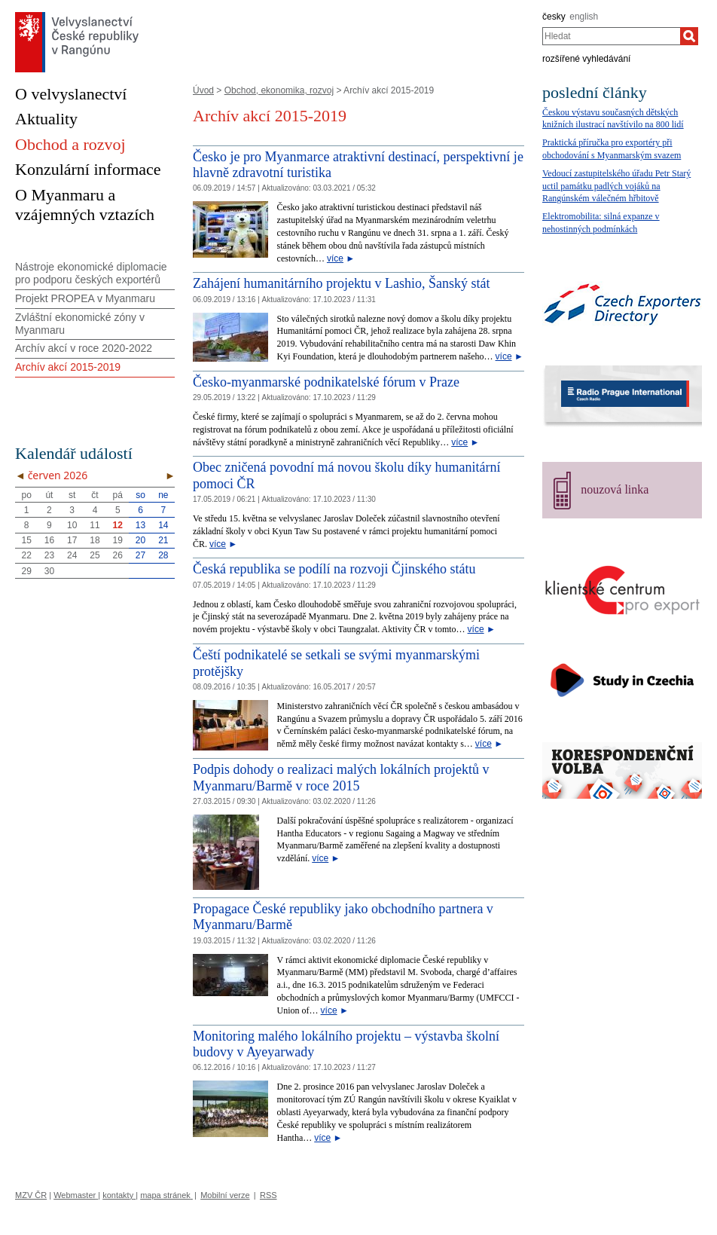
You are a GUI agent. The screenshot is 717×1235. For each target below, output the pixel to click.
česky (554, 16)
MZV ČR (31, 1195)
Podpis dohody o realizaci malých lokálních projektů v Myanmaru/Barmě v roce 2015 (341, 777)
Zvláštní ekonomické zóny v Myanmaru (80, 323)
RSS (268, 1195)
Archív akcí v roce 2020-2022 (83, 348)
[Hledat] (689, 36)
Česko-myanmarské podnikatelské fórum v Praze (326, 382)
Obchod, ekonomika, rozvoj (279, 90)
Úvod (203, 90)
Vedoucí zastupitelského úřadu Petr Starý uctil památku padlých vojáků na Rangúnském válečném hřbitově (616, 186)
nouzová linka (614, 489)
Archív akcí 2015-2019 (68, 367)
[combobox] (611, 36)
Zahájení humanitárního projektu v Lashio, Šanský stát (341, 283)
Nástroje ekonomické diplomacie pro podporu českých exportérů (91, 273)
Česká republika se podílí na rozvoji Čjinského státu (334, 568)
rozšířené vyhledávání (586, 58)
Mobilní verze (224, 1195)
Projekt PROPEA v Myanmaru (85, 298)
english (583, 16)
